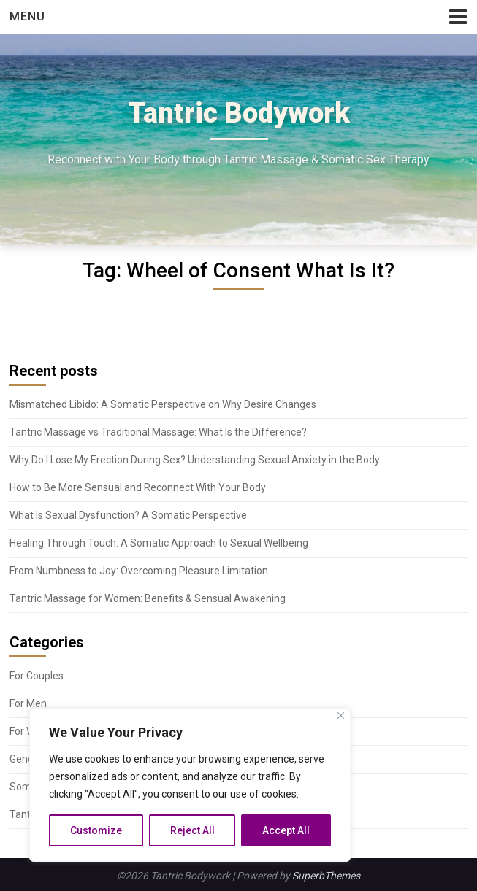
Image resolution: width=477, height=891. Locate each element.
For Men (28, 703)
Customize (96, 830)
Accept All (286, 830)
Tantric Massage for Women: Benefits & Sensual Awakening (147, 598)
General (27, 759)
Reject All (192, 830)
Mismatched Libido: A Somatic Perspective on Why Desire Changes (162, 404)
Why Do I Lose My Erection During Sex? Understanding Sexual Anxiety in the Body (194, 460)
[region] (190, 785)
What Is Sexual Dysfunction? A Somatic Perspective (128, 515)
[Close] (340, 715)
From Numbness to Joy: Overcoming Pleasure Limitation (138, 570)
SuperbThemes (326, 876)
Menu (27, 16)
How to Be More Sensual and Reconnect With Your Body (137, 487)
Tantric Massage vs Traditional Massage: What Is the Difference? (158, 432)
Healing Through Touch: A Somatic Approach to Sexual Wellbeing (158, 543)
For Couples (36, 676)
